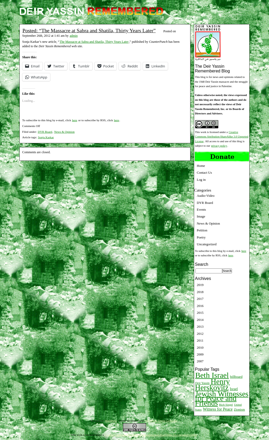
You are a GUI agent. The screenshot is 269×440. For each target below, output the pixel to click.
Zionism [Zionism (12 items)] (239, 409)
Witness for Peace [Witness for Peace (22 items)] (217, 409)
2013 (200, 326)
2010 (200, 347)
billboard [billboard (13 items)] (236, 377)
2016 (200, 306)
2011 (200, 340)
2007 (200, 361)
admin (73, 36)
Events (201, 209)
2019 (200, 285)
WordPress (111, 420)
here (74, 120)
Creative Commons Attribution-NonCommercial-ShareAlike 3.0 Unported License (151, 434)
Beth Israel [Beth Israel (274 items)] (212, 375)
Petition (202, 230)
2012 (200, 334)
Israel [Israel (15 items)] (234, 389)
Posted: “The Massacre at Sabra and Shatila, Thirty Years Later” (89, 30)
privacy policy (219, 145)
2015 (200, 313)
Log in (201, 180)
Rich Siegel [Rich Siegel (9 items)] (226, 404)
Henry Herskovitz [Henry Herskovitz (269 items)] (212, 384)
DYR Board (45, 131)
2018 (200, 292)
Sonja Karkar (46, 137)
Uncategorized (206, 244)
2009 (200, 354)
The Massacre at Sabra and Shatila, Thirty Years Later (94, 42)
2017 (200, 299)
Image (201, 216)
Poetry (201, 237)
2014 (200, 320)
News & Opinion (64, 131)
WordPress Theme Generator (161, 420)
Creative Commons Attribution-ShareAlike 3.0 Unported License (221, 137)
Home (201, 166)
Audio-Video (205, 196)
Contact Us (204, 172)
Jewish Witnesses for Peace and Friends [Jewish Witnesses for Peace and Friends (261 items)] (222, 398)
